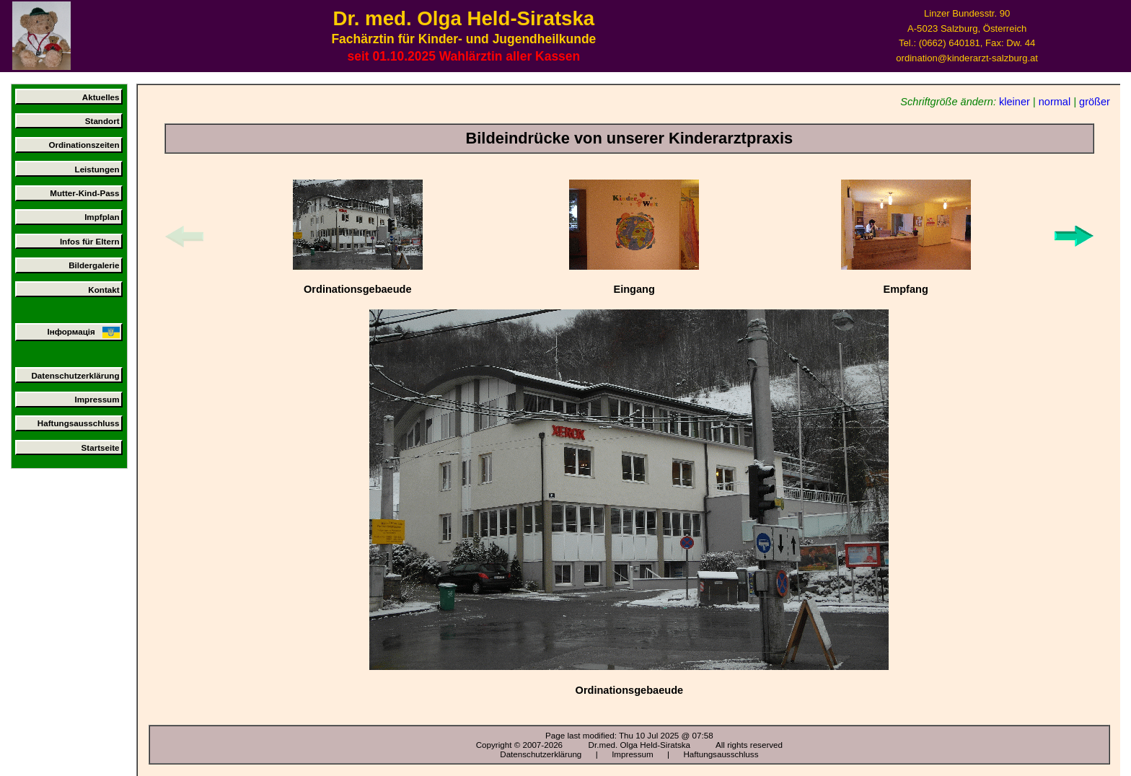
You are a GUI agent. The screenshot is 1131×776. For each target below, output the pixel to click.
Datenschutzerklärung (75, 375)
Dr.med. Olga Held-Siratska (640, 744)
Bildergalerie (94, 265)
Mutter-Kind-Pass (84, 193)
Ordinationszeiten (83, 144)
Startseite (101, 447)
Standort (102, 120)
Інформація (83, 332)
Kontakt (103, 289)
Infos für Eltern (90, 241)
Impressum (97, 399)
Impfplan (101, 216)
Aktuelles (101, 97)
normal (1054, 101)
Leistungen (97, 169)
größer (1094, 101)
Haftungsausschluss (79, 423)
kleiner (1014, 101)
